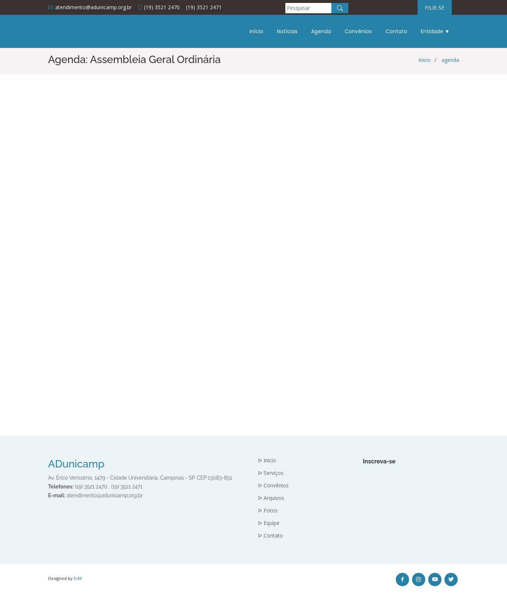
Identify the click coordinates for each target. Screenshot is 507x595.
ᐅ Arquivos (271, 498)
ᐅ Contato (270, 535)
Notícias (287, 31)
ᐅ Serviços (271, 473)
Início (256, 31)
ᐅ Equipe (268, 523)
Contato (396, 31)
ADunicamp (76, 464)
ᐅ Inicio (267, 460)
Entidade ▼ (435, 31)
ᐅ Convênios (273, 485)
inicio (425, 59)
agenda (450, 59)
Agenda (321, 31)
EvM (78, 578)
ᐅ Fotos (268, 510)
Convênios (358, 31)
